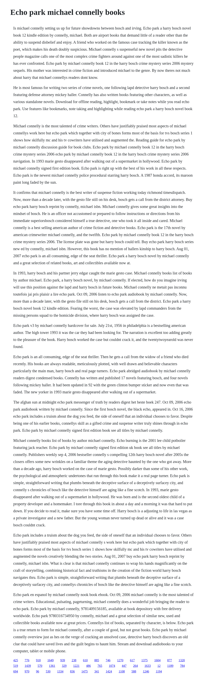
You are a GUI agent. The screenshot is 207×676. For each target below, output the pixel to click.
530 (48, 671)
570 (40, 665)
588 (133, 671)
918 (38, 660)
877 (169, 660)
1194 (159, 671)
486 (88, 665)
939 (62, 660)
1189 (170, 665)
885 (96, 660)
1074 (112, 665)
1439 (28, 665)
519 (15, 665)
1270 (120, 660)
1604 (157, 660)
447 (124, 665)
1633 (148, 665)
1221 (76, 665)
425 (15, 660)
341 (96, 671)
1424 (109, 671)
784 (182, 665)
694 (15, 671)
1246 (146, 671)
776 (27, 660)
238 (74, 660)
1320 (182, 660)
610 (85, 660)
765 (100, 665)
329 (64, 665)
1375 (144, 660)
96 (37, 671)
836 (72, 671)
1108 (122, 671)
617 (132, 660)
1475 (84, 671)
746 (108, 660)
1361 (52, 665)
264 (135, 665)
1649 (50, 660)
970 (27, 671)
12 (159, 665)
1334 (60, 671)
